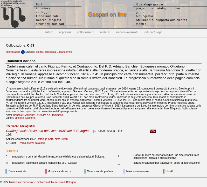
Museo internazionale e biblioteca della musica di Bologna (42, 182)
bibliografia (144, 16)
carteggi (42, 12)
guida (140, 12)
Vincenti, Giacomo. (26, 117)
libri (39, 4)
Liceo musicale (47, 16)
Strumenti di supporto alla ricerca (161, 19)
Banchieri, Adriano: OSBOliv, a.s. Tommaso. (39, 115)
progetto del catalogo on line (158, 8)
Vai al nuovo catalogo (32, 142)
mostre (141, 23)
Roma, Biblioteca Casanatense (54, 51)
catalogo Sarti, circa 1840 (52, 139)
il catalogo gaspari (150, 4)
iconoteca (43, 8)
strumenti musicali (50, 23)
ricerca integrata (48, 19)
